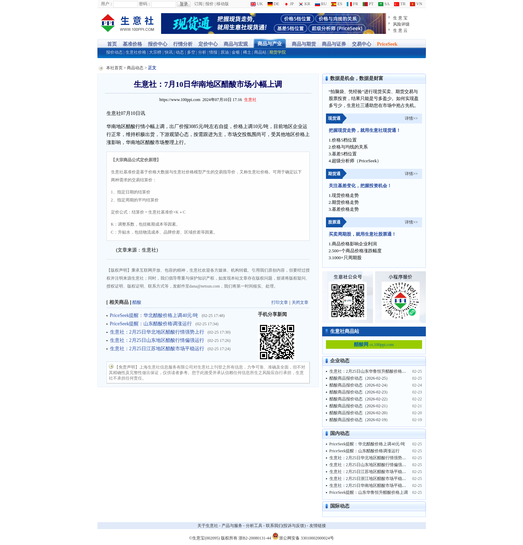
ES (336, 3)
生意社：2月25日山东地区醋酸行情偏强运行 (157, 340)
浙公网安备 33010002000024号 (303, 536)
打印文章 (279, 302)
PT (368, 3)
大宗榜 (155, 52)
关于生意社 (207, 525)
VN (416, 3)
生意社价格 (135, 52)
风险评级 (401, 24)
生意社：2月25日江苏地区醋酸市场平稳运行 (157, 348)
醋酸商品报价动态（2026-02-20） (359, 412)
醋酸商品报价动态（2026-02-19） (359, 419)
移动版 (222, 3)
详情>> (411, 118)
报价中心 (157, 44)
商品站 (260, 52)
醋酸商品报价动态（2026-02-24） (359, 385)
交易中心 (361, 44)
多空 (191, 52)
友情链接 (317, 525)
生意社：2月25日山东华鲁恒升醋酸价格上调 (369, 371)
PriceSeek (387, 44)
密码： (145, 3)
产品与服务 (232, 525)
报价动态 (114, 52)
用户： (107, 3)
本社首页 (114, 67)
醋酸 (136, 302)
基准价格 (132, 44)
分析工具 (254, 525)
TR (399, 3)
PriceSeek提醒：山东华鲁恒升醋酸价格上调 (368, 492)
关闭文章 (300, 302)
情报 (213, 52)
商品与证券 (334, 44)
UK (257, 3)
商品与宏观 (236, 44)
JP (289, 3)
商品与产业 (270, 43)
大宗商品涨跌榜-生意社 (127, 23)
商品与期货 (304, 44)
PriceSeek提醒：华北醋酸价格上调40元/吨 (154, 315)
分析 (202, 52)
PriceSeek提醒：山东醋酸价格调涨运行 (151, 323)
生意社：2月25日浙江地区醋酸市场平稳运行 (369, 478)
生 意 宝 (400, 18)
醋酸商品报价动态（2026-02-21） (359, 405)
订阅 (198, 3)
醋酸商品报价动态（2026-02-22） (359, 399)
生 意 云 (400, 30)
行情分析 (183, 44)
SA (384, 3)
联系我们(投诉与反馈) (286, 525)
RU (321, 3)
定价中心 (208, 44)
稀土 (247, 52)
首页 (112, 44)
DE (273, 3)
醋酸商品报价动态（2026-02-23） (359, 392)
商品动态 (135, 67)
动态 (180, 52)
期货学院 (277, 52)
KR (304, 3)
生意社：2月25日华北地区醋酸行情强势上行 (157, 332)
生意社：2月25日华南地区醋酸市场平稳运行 (369, 485)
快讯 (169, 52)
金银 (236, 52)
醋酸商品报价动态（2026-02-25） (359, 378)
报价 (209, 3)
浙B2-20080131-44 (255, 538)
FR (352, 3)
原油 (225, 52)
